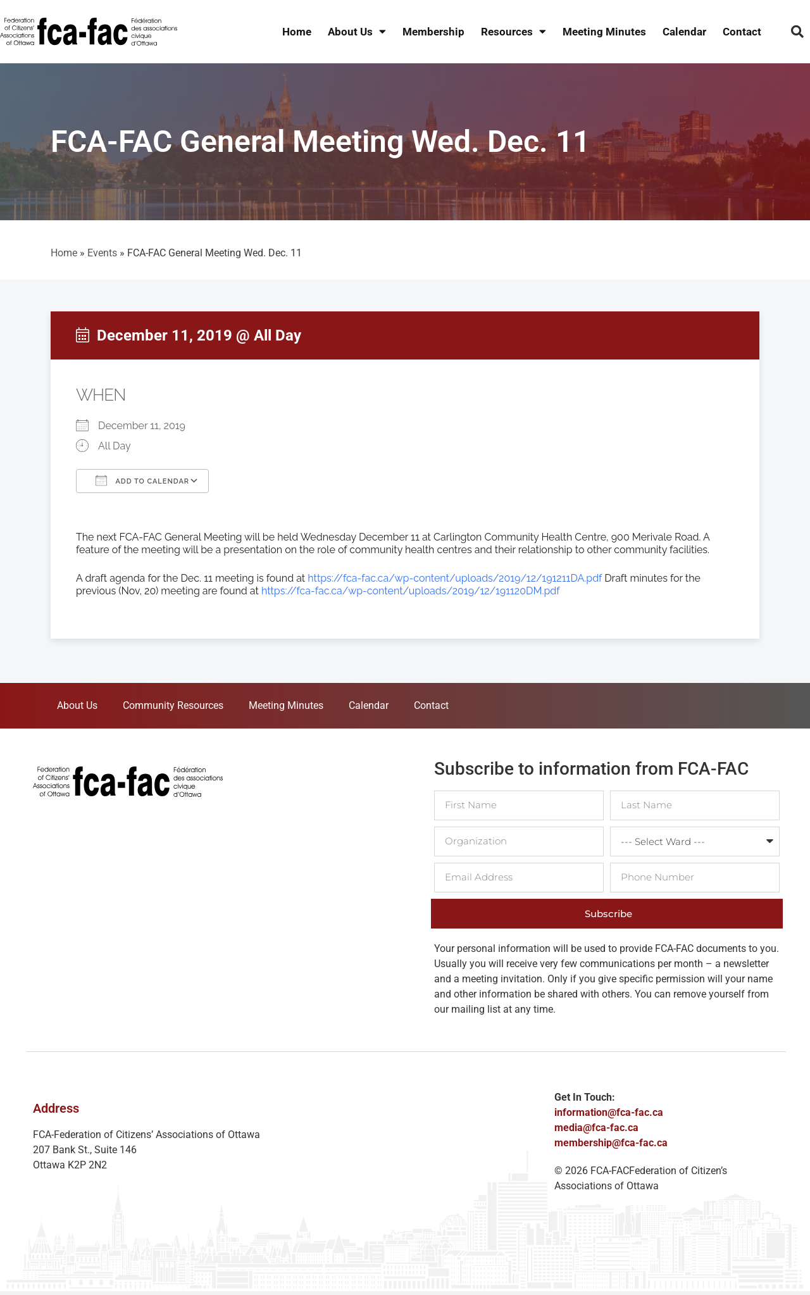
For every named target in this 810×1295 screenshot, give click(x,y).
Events (102, 253)
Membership (433, 31)
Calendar (684, 31)
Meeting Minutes (604, 31)
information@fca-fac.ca (608, 1112)
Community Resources (173, 705)
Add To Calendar (142, 480)
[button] (797, 31)
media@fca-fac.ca (596, 1128)
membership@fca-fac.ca (611, 1143)
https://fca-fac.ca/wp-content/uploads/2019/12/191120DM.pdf (410, 591)
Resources (513, 32)
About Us (357, 32)
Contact (742, 31)
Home (296, 31)
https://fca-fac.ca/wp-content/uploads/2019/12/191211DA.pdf (455, 578)
